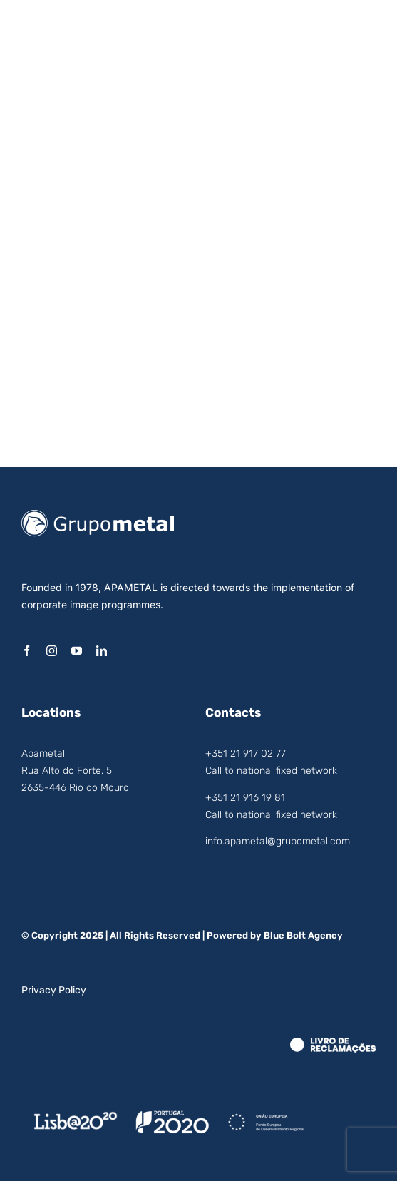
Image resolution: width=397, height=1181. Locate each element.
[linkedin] (101, 650)
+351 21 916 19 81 (245, 798)
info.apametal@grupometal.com (277, 841)
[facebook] (26, 650)
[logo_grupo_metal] (97, 515)
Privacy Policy (53, 990)
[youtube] (76, 650)
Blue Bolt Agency (303, 935)
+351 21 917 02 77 (245, 753)
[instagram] (51, 650)
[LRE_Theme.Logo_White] (333, 1043)
